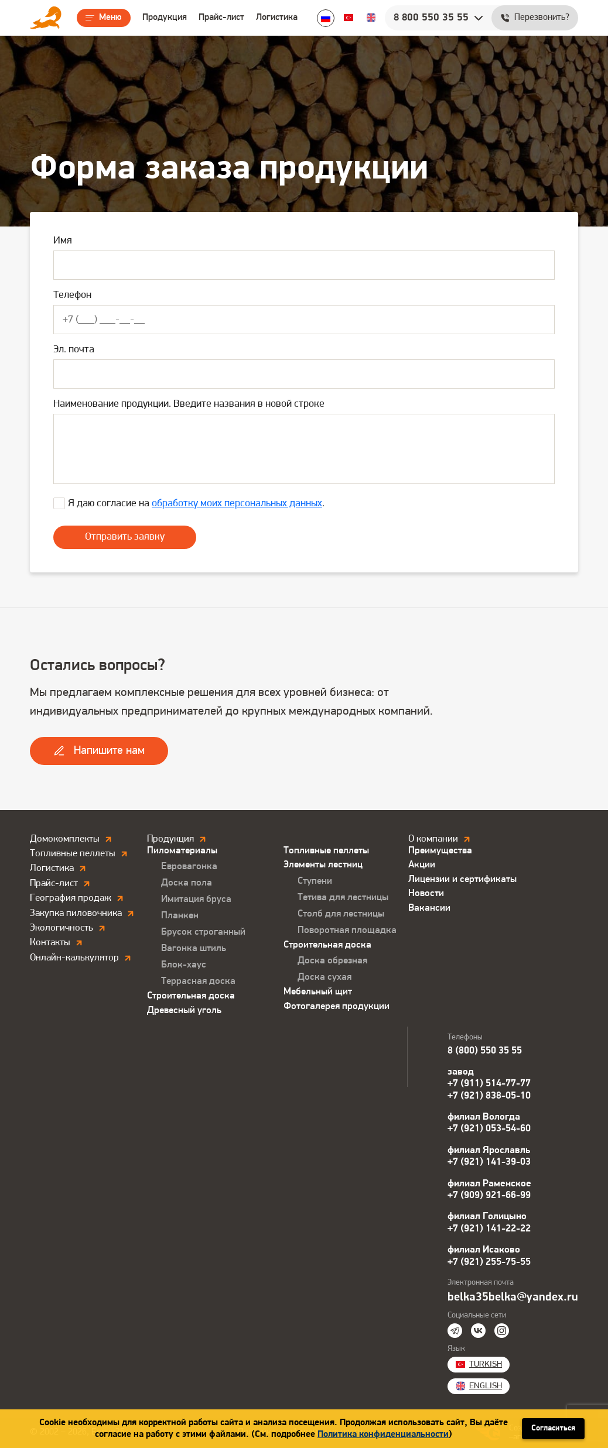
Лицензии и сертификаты (462, 879)
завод (461, 1072)
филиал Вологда (484, 1117)
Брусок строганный (203, 932)
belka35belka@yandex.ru (513, 1297)
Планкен (180, 916)
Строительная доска (191, 996)
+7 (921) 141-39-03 (489, 1162)
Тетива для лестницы (343, 898)
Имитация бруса (196, 899)
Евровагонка (189, 866)
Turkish (348, 17)
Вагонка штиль (193, 948)
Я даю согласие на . (196, 503)
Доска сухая (324, 977)
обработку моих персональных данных (237, 503)
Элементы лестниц (323, 865)
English (371, 17)
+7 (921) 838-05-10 (489, 1096)
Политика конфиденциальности (383, 1434)
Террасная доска (198, 981)
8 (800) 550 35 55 (485, 1051)
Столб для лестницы (341, 914)
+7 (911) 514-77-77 (489, 1084)
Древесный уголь (184, 1010)
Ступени (315, 881)
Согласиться (553, 1428)
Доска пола (186, 883)
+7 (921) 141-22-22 (489, 1229)
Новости (426, 893)
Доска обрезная (332, 961)
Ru (325, 18)
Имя (62, 240)
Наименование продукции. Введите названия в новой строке (189, 404)
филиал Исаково (484, 1250)
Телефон (72, 295)
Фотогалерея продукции (336, 1006)
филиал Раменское (489, 1184)
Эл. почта (73, 349)
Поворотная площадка (347, 930)
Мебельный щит (317, 992)
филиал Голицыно (487, 1216)
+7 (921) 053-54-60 (489, 1129)
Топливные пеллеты (326, 851)
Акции (421, 865)
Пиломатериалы (182, 851)
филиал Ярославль (489, 1150)
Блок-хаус (183, 965)
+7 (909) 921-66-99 (489, 1195)
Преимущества (440, 851)
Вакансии (429, 908)
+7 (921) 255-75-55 (489, 1262)
